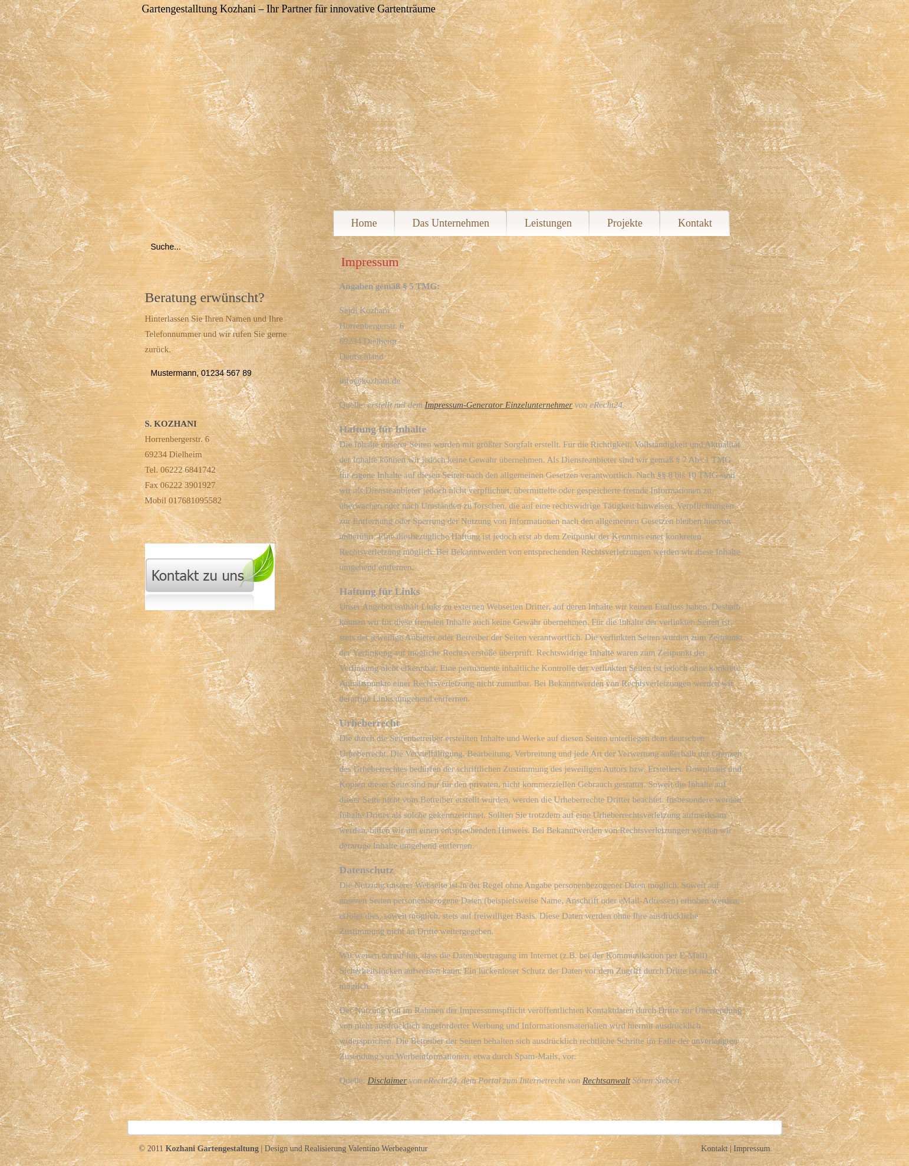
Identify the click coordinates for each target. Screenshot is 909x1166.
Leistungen (548, 223)
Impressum (751, 1148)
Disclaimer (387, 1080)
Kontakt (695, 223)
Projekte (625, 223)
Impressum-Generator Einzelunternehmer (498, 405)
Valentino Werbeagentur (387, 1148)
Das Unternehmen (451, 223)
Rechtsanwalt (606, 1080)
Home (364, 223)
